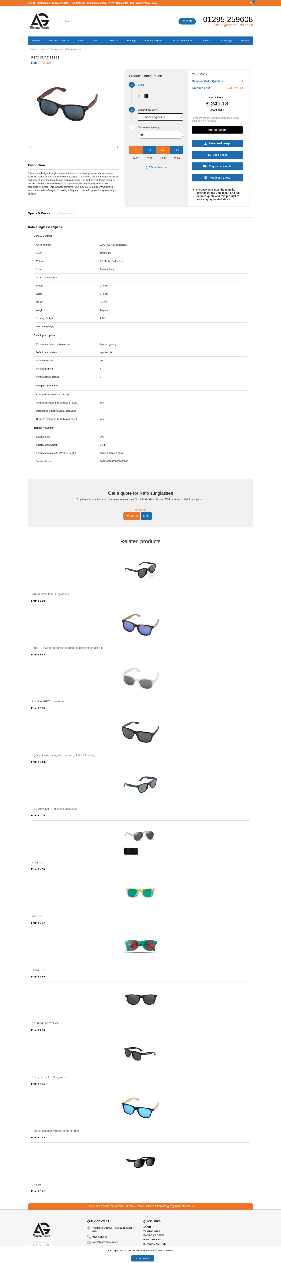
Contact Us (122, 3)
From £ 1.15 (38, 1084)
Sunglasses (56, 49)
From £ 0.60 (38, 976)
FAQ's (111, 3)
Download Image (217, 143)
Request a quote (217, 177)
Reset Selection (156, 167)
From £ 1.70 (38, 815)
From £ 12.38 (38, 761)
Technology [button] (226, 40)
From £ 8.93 (38, 654)
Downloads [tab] (66, 213)
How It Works (78, 3)
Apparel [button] (36, 40)
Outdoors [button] (206, 40)
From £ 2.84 (38, 1137)
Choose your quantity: (149, 127)
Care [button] (95, 40)
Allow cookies (143, 1258)
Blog (154, 3)
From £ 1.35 (38, 708)
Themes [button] (245, 40)
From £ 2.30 (38, 1030)
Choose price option (148, 109)
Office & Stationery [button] (182, 40)
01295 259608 (228, 19)
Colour (141, 85)
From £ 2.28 (38, 600)
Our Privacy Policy (140, 3)
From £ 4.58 (38, 869)
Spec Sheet (217, 154)
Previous (132, 516)
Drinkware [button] (112, 40)
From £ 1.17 (38, 922)
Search (187, 21)
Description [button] (36, 165)
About (31, 3)
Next (146, 516)
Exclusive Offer (60, 3)
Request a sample (217, 166)
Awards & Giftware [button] (59, 40)
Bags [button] (80, 40)
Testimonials (43, 3)
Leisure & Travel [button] (154, 40)
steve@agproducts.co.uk (234, 25)
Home (33, 49)
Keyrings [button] (131, 40)
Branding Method (96, 3)
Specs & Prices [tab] (39, 213)
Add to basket (217, 129)
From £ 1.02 (38, 1191)
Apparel (43, 49)
